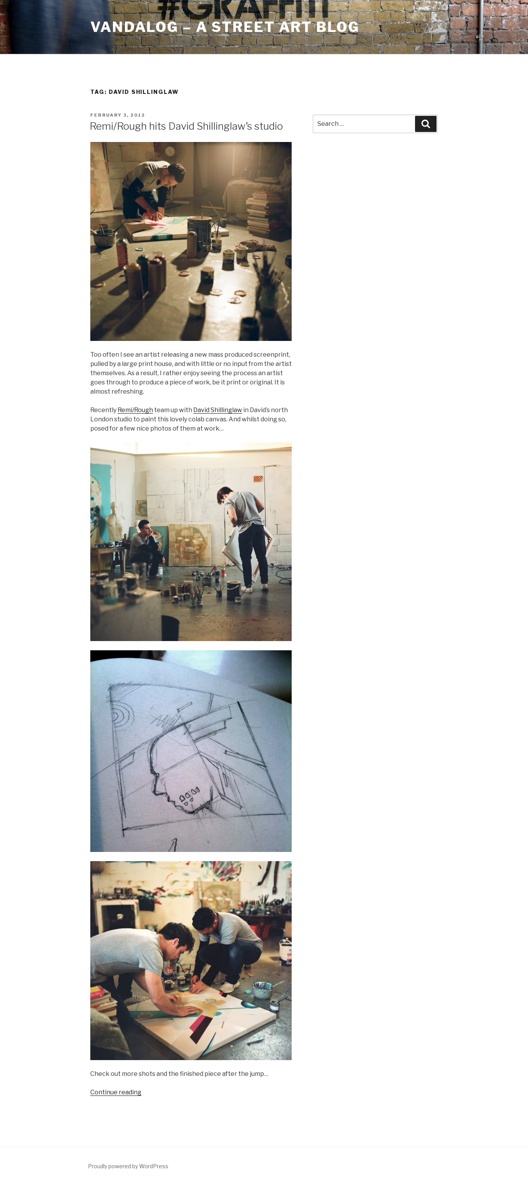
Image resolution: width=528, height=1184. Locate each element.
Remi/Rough (135, 410)
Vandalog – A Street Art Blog (225, 26)
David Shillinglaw (217, 410)
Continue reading (115, 1092)
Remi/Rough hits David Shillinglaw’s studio (186, 126)
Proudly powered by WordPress (128, 1166)
